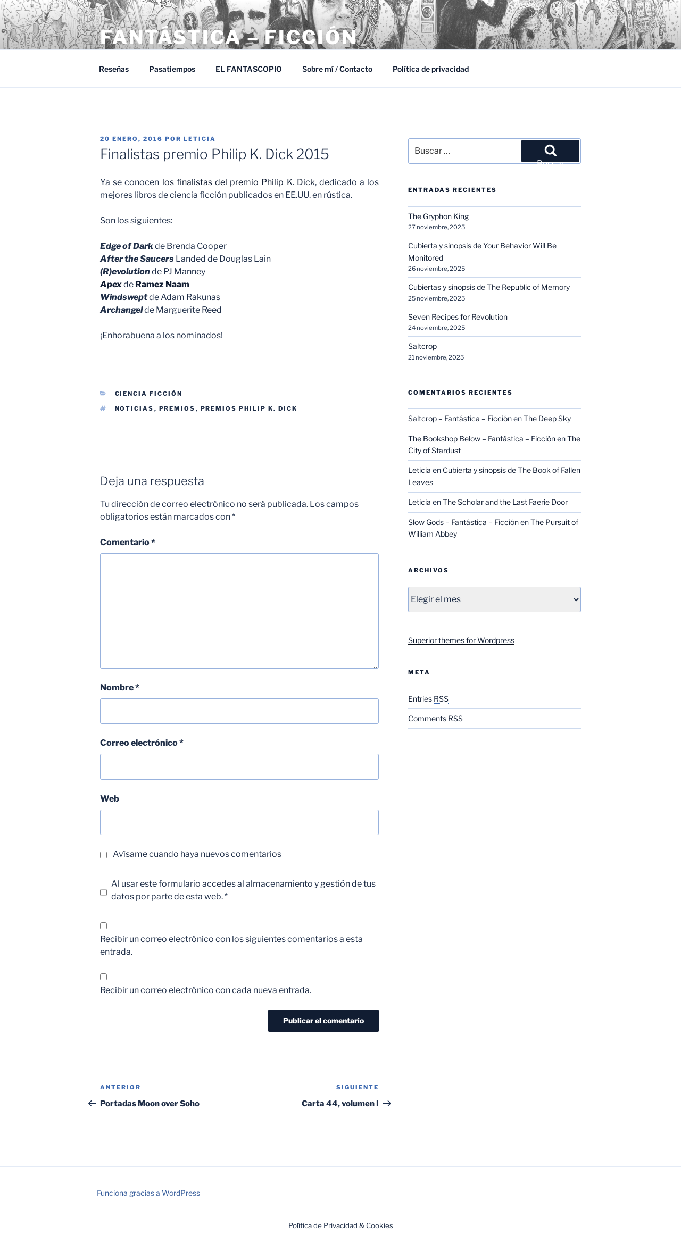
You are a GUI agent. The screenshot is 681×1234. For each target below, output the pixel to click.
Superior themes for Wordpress (461, 640)
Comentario (127, 542)
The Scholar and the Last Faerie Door (505, 501)
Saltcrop (422, 346)
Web (109, 799)
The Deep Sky (547, 418)
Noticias (134, 408)
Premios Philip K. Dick (249, 408)
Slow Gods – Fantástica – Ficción (463, 522)
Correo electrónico (142, 743)
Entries (428, 698)
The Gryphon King (438, 216)
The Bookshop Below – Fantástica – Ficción (481, 438)
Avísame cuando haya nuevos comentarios (197, 854)
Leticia (200, 139)
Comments (435, 718)
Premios (177, 408)
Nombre (119, 687)
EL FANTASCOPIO (248, 68)
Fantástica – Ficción (229, 37)
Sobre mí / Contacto (337, 68)
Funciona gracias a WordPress (148, 1192)
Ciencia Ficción (149, 393)
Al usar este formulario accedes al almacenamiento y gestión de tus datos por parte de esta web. (243, 890)
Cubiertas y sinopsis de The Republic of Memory (489, 286)
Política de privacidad (431, 68)
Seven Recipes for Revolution (458, 316)
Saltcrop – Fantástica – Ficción (460, 418)
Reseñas (114, 68)
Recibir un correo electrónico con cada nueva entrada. (205, 990)
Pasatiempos (172, 68)
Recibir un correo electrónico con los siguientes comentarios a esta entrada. (231, 945)
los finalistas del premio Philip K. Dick (236, 182)
